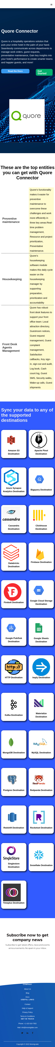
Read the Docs (15, 71)
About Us (27, 989)
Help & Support (27, 1008)
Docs (27, 997)
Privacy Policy (27, 1012)
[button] (51, 4)
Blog (27, 993)
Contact (27, 1004)
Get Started (42, 72)
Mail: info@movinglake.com (27, 1027)
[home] (14, 2)
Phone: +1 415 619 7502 (27, 1023)
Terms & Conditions (27, 1016)
